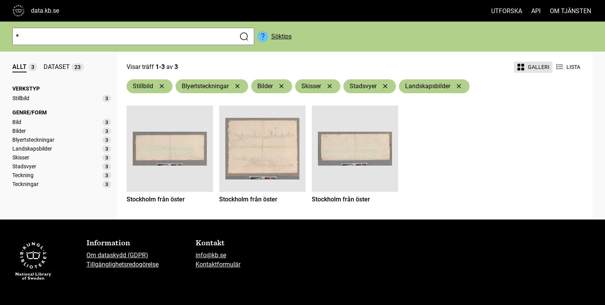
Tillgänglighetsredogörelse (122, 264)
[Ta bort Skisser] (329, 86)
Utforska (506, 11)
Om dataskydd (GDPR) (117, 255)
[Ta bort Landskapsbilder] (458, 86)
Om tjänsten (570, 11)
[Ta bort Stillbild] (161, 86)
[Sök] (122, 36)
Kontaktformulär (218, 264)
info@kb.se (211, 255)
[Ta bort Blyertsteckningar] (237, 86)
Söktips (281, 36)
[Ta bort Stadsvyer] (385, 86)
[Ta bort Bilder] (281, 86)
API (536, 11)
